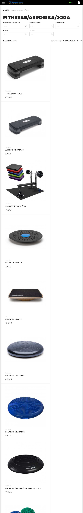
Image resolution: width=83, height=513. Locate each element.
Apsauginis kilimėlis (15, 132)
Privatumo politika (29, 488)
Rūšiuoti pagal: (56, 41)
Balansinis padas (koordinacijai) (21, 321)
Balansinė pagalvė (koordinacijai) (62, 227)
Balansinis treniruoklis (58, 369)
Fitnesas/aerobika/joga (20, 10)
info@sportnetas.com (10, 497)
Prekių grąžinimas (29, 481)
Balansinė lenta (54, 132)
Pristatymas (26, 477)
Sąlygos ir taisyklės (29, 484)
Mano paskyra (48, 484)
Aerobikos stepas (14, 84)
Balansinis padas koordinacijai (62, 321)
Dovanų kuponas (49, 477)
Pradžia (6, 10)
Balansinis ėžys (13, 274)
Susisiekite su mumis (50, 481)
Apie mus (25, 491)
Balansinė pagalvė (55, 179)
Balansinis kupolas (56, 274)
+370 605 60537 (8, 494)
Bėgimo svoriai (13, 416)
